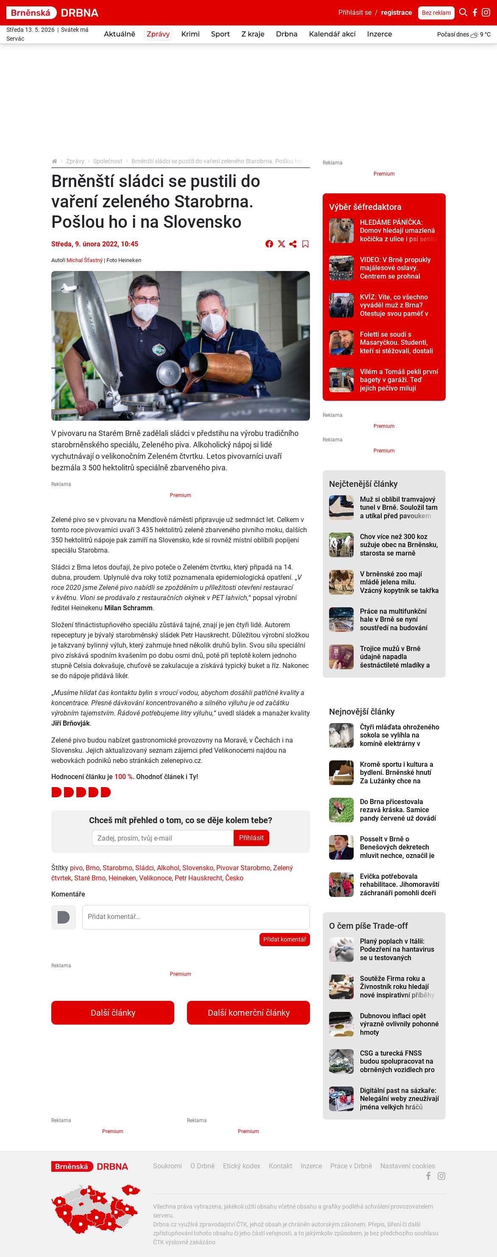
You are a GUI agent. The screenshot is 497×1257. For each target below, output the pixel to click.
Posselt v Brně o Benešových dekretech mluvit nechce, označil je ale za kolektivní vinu (397, 851)
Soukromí (167, 1166)
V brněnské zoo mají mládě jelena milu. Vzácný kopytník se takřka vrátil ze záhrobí (399, 586)
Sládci (144, 868)
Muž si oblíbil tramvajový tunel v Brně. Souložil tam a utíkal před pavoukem (399, 507)
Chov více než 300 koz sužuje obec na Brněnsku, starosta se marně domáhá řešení (399, 549)
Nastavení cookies (407, 1166)
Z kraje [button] (252, 34)
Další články (113, 1013)
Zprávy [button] (158, 34)
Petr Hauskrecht (198, 878)
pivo (76, 868)
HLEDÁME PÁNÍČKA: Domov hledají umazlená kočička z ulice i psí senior (399, 230)
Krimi (190, 34)
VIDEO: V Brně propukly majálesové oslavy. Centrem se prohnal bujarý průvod (395, 272)
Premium (180, 495)
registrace (396, 12)
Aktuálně (119, 34)
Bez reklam (436, 12)
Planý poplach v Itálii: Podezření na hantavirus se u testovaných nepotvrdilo (397, 953)
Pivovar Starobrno (243, 868)
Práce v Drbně (351, 1166)
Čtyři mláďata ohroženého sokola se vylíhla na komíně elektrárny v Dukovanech (399, 739)
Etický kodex (241, 1166)
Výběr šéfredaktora (365, 207)
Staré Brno (90, 878)
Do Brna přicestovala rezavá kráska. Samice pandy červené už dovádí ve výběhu (398, 814)
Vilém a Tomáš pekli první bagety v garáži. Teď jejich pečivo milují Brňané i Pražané (399, 384)
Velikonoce (155, 878)
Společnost (108, 161)
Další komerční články (249, 1013)
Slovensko (197, 868)
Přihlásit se (354, 12)
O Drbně (202, 1166)
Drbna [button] (287, 34)
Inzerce (379, 34)
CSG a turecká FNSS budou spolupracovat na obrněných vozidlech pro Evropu (397, 1065)
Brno (93, 868)
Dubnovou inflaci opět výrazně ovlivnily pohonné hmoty (399, 1024)
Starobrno (117, 868)
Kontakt (280, 1166)
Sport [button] (220, 34)
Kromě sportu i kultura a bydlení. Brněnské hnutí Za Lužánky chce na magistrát (396, 776)
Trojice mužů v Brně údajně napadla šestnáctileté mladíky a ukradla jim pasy (395, 661)
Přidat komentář (284, 939)
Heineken (122, 878)
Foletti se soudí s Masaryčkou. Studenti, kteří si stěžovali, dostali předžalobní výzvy (396, 346)
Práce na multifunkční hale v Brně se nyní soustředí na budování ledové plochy (393, 623)
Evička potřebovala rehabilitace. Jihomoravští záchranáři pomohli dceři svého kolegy (399, 888)
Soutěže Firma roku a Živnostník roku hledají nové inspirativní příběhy (397, 987)
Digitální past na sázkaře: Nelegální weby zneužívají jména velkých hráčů (399, 1099)
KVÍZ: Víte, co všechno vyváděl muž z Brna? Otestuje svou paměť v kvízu (394, 309)
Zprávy (75, 161)
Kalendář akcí (332, 34)
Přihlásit (251, 838)
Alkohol (168, 868)
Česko (234, 878)
